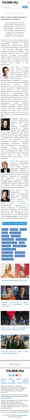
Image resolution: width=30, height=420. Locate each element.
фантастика (15, 236)
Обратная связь (22, 415)
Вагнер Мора (23, 99)
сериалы (26, 379)
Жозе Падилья (7, 256)
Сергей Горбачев (6, 398)
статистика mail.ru (23, 383)
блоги (2, 381)
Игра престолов (8, 239)
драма (5, 233)
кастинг (23, 229)
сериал (5, 229)
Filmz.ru (12, 391)
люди (13, 381)
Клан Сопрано (21, 239)
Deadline (13, 13)
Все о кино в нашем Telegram (14, 223)
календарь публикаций (8, 383)
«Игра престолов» (20, 26)
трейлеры (4, 379)
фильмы (18, 379)
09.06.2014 (7, 13)
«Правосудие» (23, 203)
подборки (25, 381)
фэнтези (5, 236)
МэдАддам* (6, 246)
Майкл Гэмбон (15, 161)
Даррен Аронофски (9, 249)
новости (11, 379)
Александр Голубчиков (12, 396)
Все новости (15, 364)
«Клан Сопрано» (19, 51)
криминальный (15, 233)
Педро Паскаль (15, 71)
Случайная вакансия (9, 242)
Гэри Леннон (20, 256)
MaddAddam (24, 126)
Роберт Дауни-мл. (16, 190)
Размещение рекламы (15, 416)
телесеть (14, 229)
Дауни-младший (18, 34)
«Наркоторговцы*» (16, 78)
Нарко (22, 242)
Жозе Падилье (20, 112)
